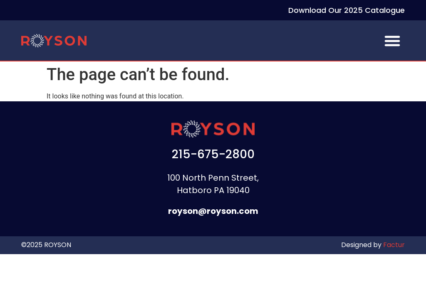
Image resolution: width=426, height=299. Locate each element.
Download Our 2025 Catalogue (346, 10)
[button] (392, 40)
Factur (393, 245)
